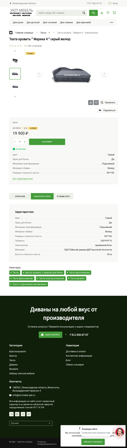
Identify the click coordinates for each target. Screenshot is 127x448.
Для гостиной (50, 22)
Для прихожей (83, 22)
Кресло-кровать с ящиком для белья (44, 272)
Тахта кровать (77, 278)
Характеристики (42, 196)
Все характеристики (23, 178)
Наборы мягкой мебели (22, 373)
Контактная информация (79, 355)
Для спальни (66, 22)
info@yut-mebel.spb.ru (24, 395)
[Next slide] (15, 96)
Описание (20, 196)
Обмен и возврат (75, 364)
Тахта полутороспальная (51, 278)
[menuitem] (15, 60)
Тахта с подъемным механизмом (29, 284)
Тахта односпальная (79, 272)
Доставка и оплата (76, 351)
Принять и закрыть (93, 442)
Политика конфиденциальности (46, 443)
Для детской (33, 22)
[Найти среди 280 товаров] (61, 13)
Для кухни (18, 22)
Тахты (16, 272)
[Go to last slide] (15, 51)
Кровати (13, 369)
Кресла (13, 355)
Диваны (13, 364)
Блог (68, 360)
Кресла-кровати (17, 351)
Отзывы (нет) (63, 196)
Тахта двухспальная (23, 278)
